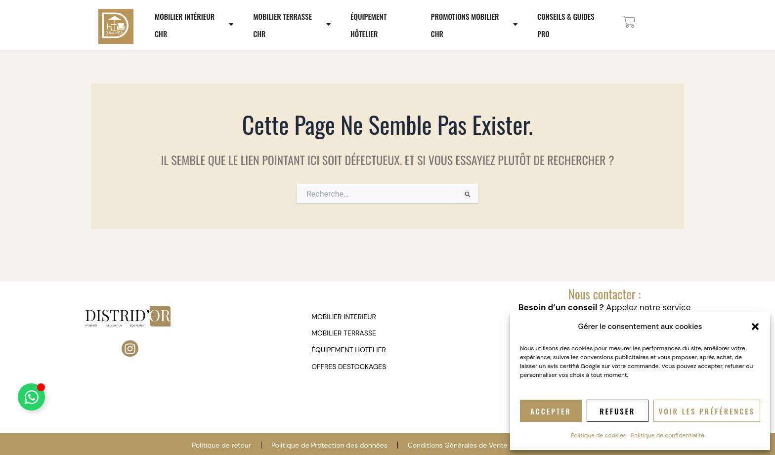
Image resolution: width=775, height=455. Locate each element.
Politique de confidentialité (668, 435)
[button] (755, 326)
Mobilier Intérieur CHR (195, 25)
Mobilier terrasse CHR (293, 25)
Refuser (617, 411)
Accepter (550, 411)
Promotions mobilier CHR (475, 25)
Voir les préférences (707, 411)
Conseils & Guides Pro (566, 25)
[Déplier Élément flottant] (31, 397)
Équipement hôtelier (368, 25)
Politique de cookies (598, 435)
